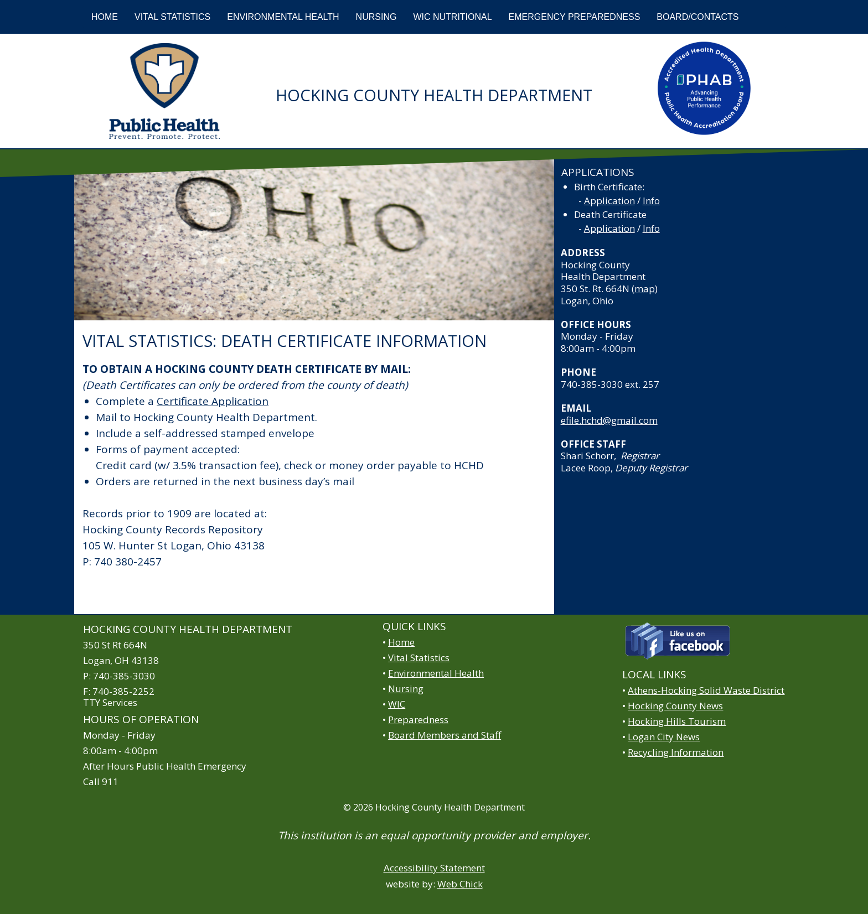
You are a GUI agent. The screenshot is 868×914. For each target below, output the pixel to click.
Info (651, 200)
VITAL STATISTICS (172, 17)
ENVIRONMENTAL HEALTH (283, 17)
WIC (396, 704)
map (644, 288)
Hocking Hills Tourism (677, 721)
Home (401, 642)
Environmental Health (436, 673)
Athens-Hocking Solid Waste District (706, 690)
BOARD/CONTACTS (697, 17)
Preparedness (418, 719)
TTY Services (110, 702)
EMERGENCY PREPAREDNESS (574, 17)
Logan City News (664, 736)
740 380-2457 (128, 561)
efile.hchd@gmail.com (609, 420)
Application (609, 200)
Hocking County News (675, 705)
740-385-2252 (123, 691)
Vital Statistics (419, 657)
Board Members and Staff (444, 735)
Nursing (405, 688)
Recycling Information (676, 752)
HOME (104, 17)
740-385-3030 (592, 384)
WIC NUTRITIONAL (452, 17)
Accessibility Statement (434, 867)
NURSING (376, 17)
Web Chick (460, 883)
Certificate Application (212, 401)
